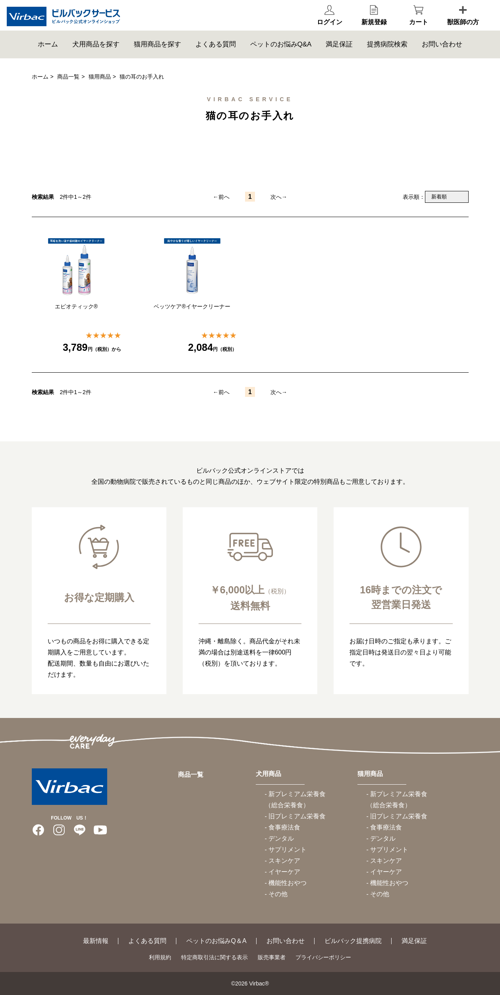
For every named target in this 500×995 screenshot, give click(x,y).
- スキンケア (283, 860)
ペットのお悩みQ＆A (216, 940)
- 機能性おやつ (286, 883)
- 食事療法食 (283, 827)
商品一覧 (68, 76)
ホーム (48, 53)
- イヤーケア (283, 871)
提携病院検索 (387, 53)
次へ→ (278, 197)
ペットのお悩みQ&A (281, 53)
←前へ (221, 197)
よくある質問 (215, 53)
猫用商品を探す (157, 53)
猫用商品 (100, 76)
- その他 (276, 894)
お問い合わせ (442, 53)
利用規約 (160, 957)
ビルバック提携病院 (353, 940)
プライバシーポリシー (323, 957)
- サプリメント (286, 849)
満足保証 (339, 53)
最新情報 (95, 940)
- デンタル (279, 838)
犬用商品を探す (96, 53)
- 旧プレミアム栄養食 (295, 816)
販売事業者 (272, 957)
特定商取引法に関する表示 (214, 957)
